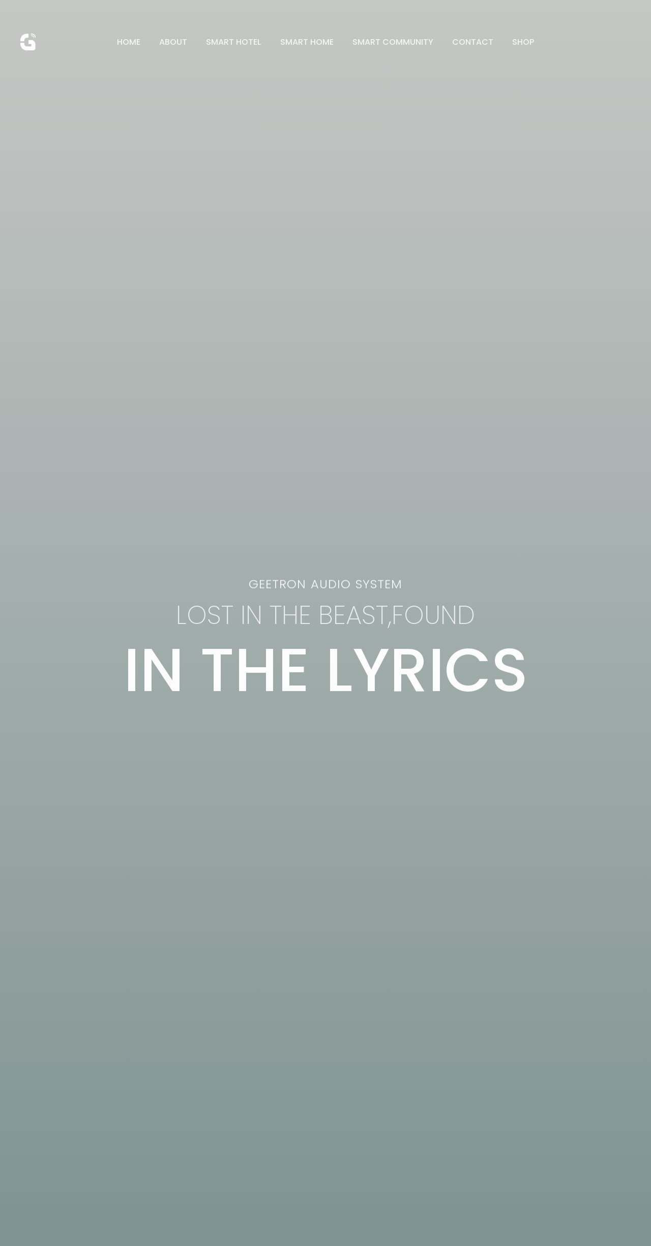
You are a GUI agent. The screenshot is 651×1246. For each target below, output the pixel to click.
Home (137, 42)
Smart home (307, 42)
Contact (467, 42)
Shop (515, 42)
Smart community (390, 42)
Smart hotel (236, 42)
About (179, 42)
